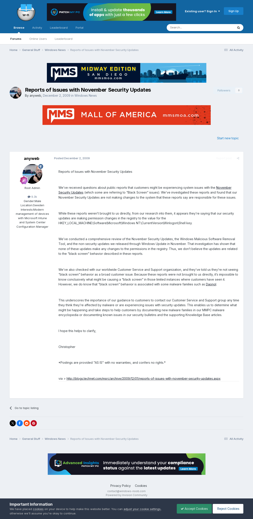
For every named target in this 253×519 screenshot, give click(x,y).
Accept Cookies (192, 508)
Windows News (85, 95)
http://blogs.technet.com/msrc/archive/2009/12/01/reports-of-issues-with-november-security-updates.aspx (143, 378)
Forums (15, 38)
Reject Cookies (227, 508)
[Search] (189, 27)
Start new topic (228, 138)
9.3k (32, 196)
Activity (37, 27)
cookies (38, 509)
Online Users (38, 38)
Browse (19, 29)
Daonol (195, 284)
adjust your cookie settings (142, 509)
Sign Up (233, 11)
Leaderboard (64, 38)
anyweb (35, 95)
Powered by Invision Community (126, 495)
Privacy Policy (120, 486)
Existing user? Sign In (202, 11)
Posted (71, 158)
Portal (79, 27)
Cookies (141, 486)
